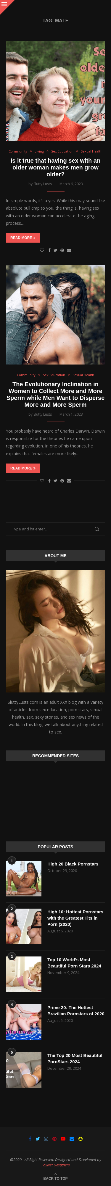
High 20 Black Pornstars (73, 863)
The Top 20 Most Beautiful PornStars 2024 (74, 1058)
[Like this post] (42, 250)
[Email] (72, 1139)
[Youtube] (63, 1139)
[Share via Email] (69, 250)
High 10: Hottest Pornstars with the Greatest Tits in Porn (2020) (75, 918)
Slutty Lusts (42, 183)
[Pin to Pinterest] (62, 250)
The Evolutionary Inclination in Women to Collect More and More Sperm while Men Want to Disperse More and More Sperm (56, 394)
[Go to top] (55, 1178)
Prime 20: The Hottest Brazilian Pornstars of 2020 (75, 1010)
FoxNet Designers (55, 1165)
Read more (23, 238)
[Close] (7, 7)
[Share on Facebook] (49, 250)
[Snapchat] (80, 1139)
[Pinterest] (54, 1139)
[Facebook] (30, 1139)
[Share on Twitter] (55, 250)
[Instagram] (46, 1139)
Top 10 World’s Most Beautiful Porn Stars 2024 (74, 962)
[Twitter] (38, 1139)
